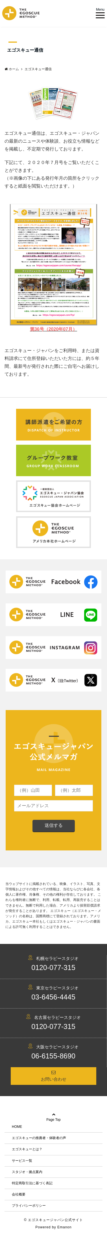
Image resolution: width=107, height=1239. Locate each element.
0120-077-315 (53, 967)
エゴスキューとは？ (27, 1149)
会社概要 (18, 1194)
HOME (17, 1127)
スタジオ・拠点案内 (27, 1172)
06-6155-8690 (53, 1056)
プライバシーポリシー (29, 1206)
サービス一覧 (22, 1161)
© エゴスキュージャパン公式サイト (53, 1220)
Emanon (64, 1227)
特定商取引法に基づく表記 (32, 1183)
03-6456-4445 (53, 997)
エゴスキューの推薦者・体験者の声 (39, 1138)
